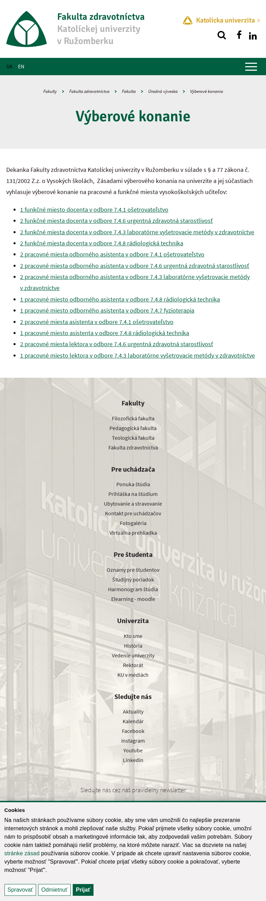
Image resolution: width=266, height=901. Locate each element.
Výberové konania (206, 91)
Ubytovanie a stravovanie (133, 503)
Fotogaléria (133, 522)
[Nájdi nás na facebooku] (239, 35)
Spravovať (20, 890)
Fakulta (129, 91)
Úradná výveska (163, 91)
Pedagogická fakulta (133, 428)
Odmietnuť (54, 890)
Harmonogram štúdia (133, 589)
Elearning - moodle (133, 598)
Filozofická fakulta (133, 418)
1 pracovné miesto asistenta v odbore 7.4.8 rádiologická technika (104, 333)
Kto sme (133, 635)
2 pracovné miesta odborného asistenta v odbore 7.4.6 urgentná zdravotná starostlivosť (134, 266)
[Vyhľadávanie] (222, 35)
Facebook (133, 730)
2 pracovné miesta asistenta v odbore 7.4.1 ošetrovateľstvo (97, 322)
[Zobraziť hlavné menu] (251, 66)
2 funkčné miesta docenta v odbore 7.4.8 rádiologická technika (101, 243)
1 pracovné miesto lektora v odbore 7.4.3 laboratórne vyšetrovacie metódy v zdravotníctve (137, 355)
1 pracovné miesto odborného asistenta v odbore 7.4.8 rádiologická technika (120, 299)
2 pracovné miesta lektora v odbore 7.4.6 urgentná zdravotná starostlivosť (116, 344)
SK (9, 66)
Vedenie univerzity (133, 655)
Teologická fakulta (133, 437)
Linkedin (133, 759)
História (133, 645)
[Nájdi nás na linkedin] (253, 35)
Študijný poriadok (133, 579)
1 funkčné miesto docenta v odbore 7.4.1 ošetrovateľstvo (94, 209)
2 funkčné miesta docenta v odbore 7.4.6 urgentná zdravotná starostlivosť (116, 221)
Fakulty (50, 91)
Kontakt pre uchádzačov (133, 513)
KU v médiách (133, 674)
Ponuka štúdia (133, 484)
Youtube (133, 750)
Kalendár (133, 721)
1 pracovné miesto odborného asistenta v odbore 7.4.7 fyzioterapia (107, 310)
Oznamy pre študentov (133, 569)
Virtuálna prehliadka (133, 532)
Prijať (83, 890)
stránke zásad (22, 853)
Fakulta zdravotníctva (89, 91)
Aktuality (133, 711)
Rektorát (133, 665)
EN (21, 66)
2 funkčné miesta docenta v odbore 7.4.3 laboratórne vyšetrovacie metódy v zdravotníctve (137, 232)
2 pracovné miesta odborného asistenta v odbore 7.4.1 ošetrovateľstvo (112, 254)
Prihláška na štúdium (133, 493)
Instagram (133, 740)
